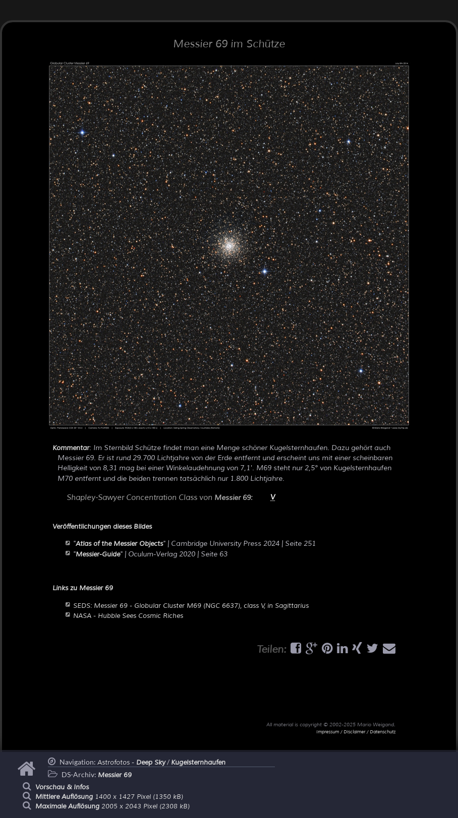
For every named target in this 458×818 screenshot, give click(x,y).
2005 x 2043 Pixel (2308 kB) (112, 806)
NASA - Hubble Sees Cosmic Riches (128, 616)
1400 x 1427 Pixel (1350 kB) (109, 797)
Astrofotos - (131, 763)
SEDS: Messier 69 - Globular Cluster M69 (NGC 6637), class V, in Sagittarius (191, 606)
